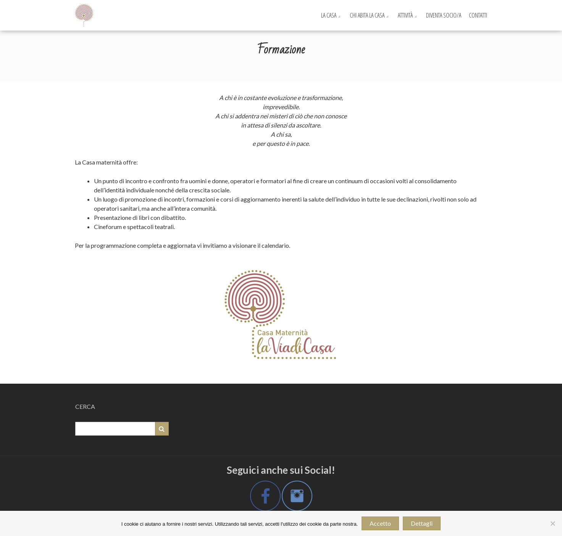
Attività (405, 15)
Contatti (478, 15)
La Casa (328, 15)
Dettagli (422, 523)
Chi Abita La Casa (367, 15)
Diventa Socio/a (443, 15)
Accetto (380, 523)
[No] (552, 523)
